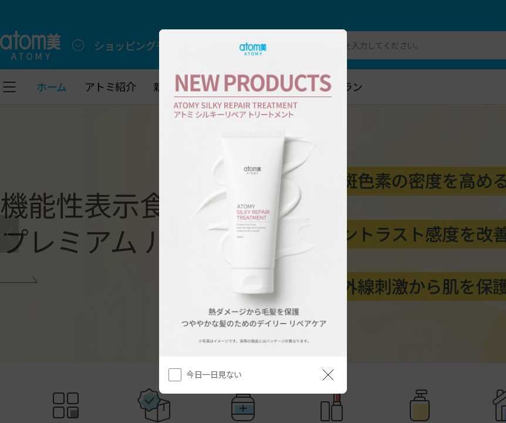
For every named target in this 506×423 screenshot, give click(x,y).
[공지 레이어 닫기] (328, 374)
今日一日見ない (214, 374)
